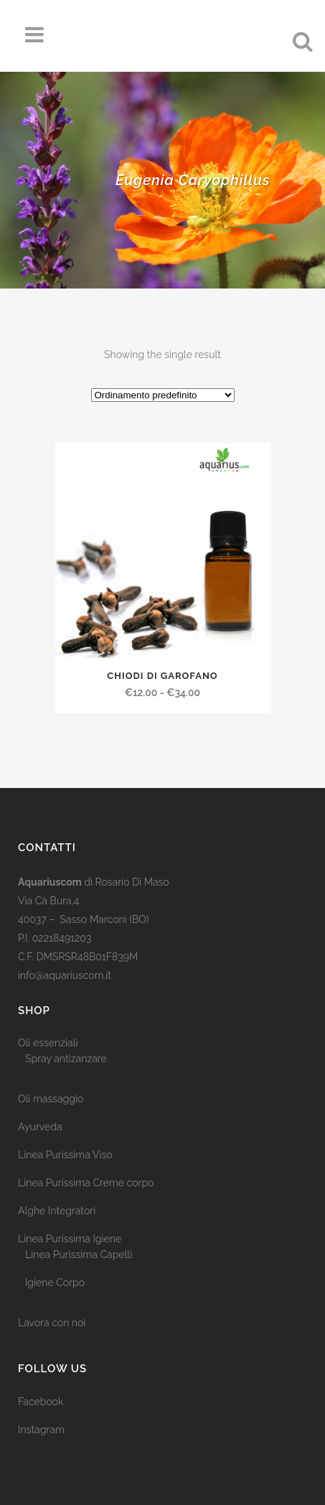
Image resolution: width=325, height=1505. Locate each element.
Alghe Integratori (56, 1210)
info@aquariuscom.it (64, 975)
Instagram (41, 1429)
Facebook (41, 1401)
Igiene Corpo (55, 1282)
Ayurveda (40, 1127)
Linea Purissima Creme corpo (86, 1182)
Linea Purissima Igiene (69, 1238)
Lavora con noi (51, 1322)
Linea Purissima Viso (65, 1155)
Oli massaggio (50, 1099)
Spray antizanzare (66, 1058)
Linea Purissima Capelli (78, 1254)
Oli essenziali (48, 1043)
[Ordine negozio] (163, 395)
